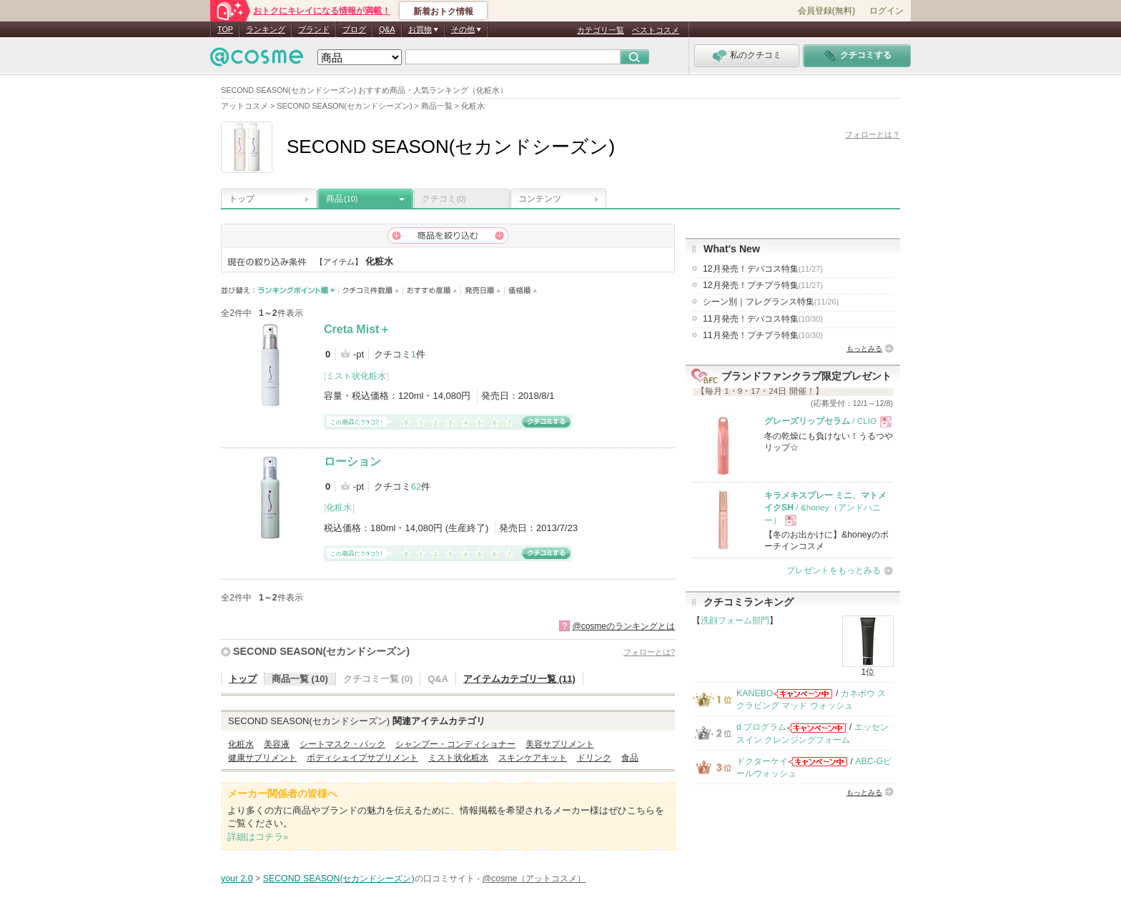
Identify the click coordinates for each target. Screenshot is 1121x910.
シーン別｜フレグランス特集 (771, 302)
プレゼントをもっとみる (833, 570)
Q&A (387, 29)
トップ (242, 199)
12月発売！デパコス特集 (763, 269)
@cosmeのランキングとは (623, 626)
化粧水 (339, 508)
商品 (341, 199)
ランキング (265, 29)
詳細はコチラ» (257, 836)
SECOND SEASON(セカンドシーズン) (321, 651)
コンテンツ (539, 199)
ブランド (314, 29)
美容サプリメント (559, 744)
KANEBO (754, 693)
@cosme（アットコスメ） (534, 879)
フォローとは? (649, 652)
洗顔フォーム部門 (735, 620)
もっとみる (864, 348)
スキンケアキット (532, 758)
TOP (225, 29)
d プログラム (761, 727)
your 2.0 (237, 879)
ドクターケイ (762, 761)
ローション (352, 461)
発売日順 (483, 291)
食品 (629, 758)
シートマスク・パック (342, 744)
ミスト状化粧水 (356, 376)
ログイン (886, 11)
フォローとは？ (872, 134)
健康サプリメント (262, 758)
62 (416, 486)
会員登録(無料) (826, 11)
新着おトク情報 (443, 11)
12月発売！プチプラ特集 (763, 285)
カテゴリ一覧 (600, 30)
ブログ (354, 29)
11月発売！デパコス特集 (763, 319)
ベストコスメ (655, 30)
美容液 (277, 744)
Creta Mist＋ (357, 329)
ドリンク (594, 758)
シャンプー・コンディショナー (455, 744)
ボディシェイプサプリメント (362, 758)
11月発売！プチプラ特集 (763, 335)
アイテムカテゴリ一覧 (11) (519, 678)
